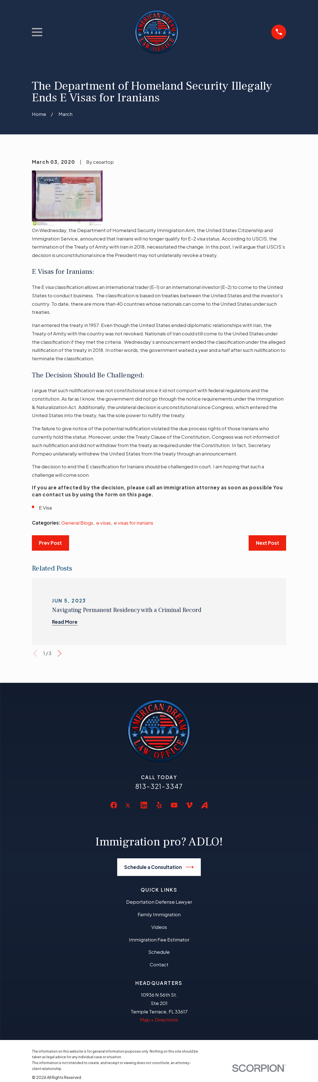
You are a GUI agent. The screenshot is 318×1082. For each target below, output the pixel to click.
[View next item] (59, 653)
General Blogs (77, 523)
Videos (159, 927)
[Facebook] (113, 805)
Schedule (159, 952)
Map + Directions (159, 1019)
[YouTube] (174, 805)
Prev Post (50, 543)
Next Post (267, 543)
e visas (103, 523)
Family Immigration (159, 914)
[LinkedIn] (144, 805)
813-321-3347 (159, 786)
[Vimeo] (189, 805)
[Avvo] (204, 805)
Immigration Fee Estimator (159, 939)
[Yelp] (159, 805)
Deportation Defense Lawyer (159, 902)
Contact (159, 964)
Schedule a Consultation (159, 867)
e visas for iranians (133, 523)
